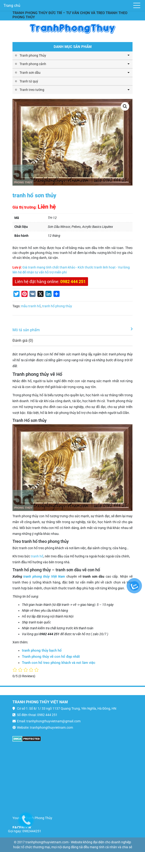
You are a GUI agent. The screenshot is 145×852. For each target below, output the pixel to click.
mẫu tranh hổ (31, 306)
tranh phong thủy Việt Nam (44, 576)
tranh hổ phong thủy (57, 306)
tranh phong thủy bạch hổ (42, 650)
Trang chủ (12, 5)
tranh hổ (37, 556)
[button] (125, 106)
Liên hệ (47, 206)
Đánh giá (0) (22, 340)
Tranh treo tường (32, 90)
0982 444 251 (73, 281)
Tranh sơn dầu (30, 72)
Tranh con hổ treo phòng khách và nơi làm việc (58, 663)
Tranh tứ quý (29, 81)
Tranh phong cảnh (33, 64)
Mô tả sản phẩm (26, 330)
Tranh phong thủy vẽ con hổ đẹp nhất (51, 656)
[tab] (72, 330)
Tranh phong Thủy (33, 55)
